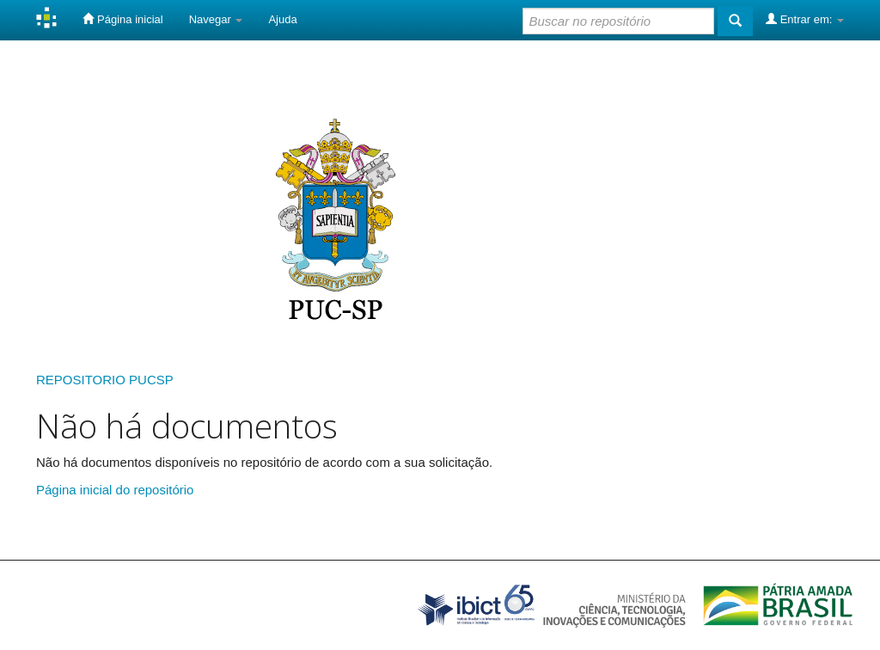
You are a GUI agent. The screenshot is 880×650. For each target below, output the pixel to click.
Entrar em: (805, 19)
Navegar (216, 19)
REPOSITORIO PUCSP (105, 379)
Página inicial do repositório (114, 489)
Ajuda (282, 19)
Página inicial (122, 19)
